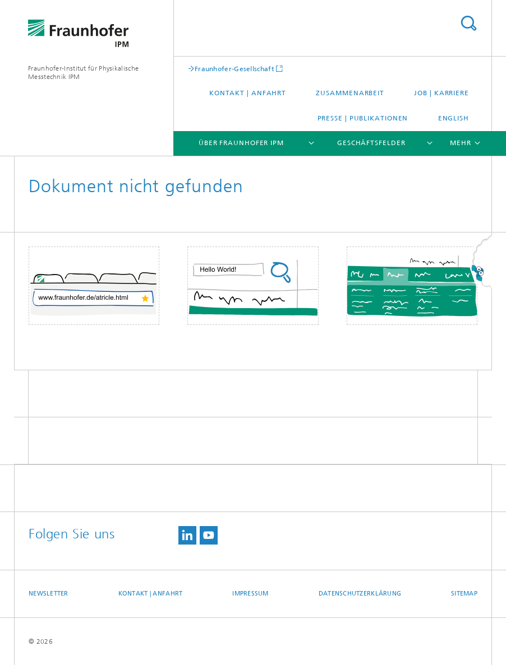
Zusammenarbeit (350, 93)
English (453, 118)
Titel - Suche (468, 23)
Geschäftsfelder (371, 143)
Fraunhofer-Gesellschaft (234, 68)
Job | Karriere (441, 93)
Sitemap (464, 593)
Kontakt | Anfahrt (247, 93)
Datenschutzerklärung (360, 593)
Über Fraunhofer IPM (241, 143)
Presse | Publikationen (363, 118)
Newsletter (48, 593)
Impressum (250, 593)
